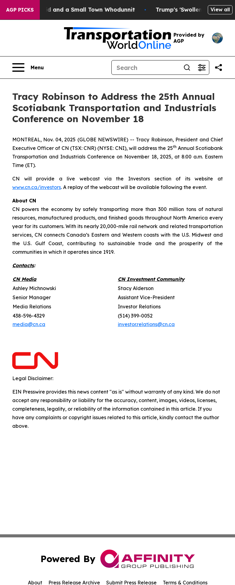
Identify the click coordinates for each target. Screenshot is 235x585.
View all (220, 9)
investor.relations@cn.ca (146, 324)
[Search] (146, 67)
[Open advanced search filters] (201, 67)
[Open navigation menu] (28, 67)
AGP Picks (20, 10)
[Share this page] (218, 67)
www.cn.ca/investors (36, 187)
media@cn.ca (29, 324)
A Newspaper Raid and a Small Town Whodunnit (75, 9)
